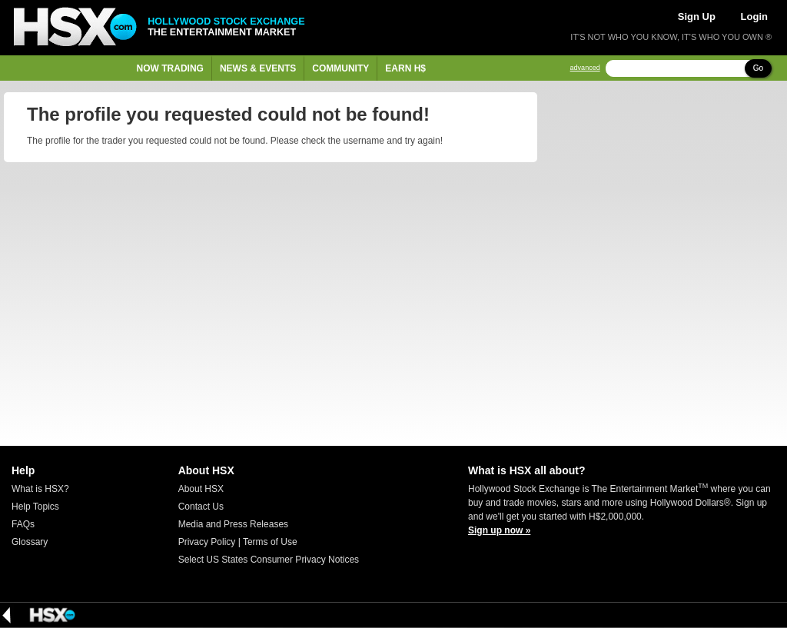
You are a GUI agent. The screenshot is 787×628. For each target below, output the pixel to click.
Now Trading (170, 68)
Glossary (30, 542)
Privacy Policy (207, 542)
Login (754, 16)
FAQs (23, 524)
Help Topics (35, 506)
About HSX (201, 488)
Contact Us (201, 506)
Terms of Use (270, 542)
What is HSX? (40, 488)
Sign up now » (499, 530)
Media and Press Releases (233, 524)
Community (340, 68)
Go (758, 68)
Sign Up (697, 16)
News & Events (258, 68)
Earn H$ (405, 68)
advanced (585, 68)
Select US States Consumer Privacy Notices (268, 559)
